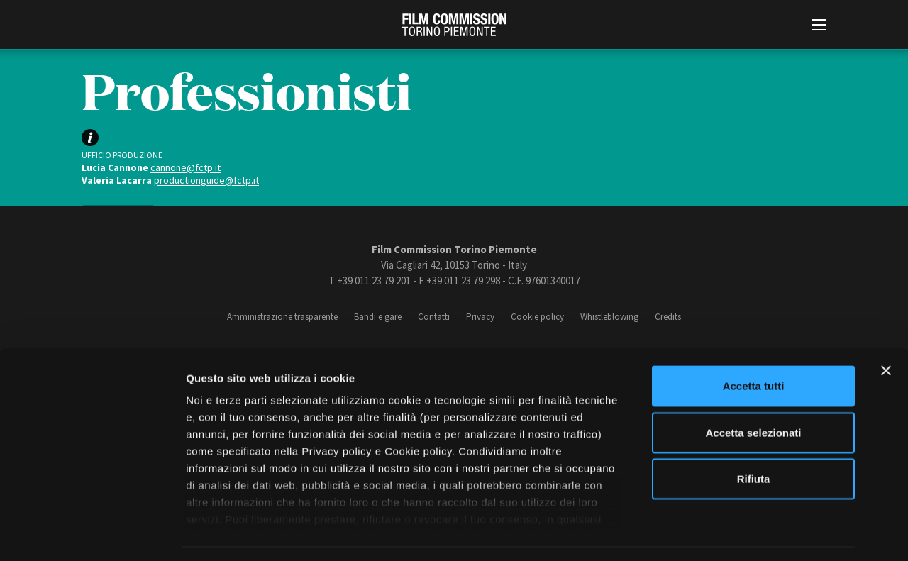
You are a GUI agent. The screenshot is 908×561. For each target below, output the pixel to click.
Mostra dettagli (746, 533)
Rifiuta (753, 437)
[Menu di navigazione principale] (819, 26)
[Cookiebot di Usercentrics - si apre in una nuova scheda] (92, 533)
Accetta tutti (754, 344)
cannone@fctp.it (185, 167)
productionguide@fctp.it (206, 180)
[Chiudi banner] (886, 329)
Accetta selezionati (753, 390)
